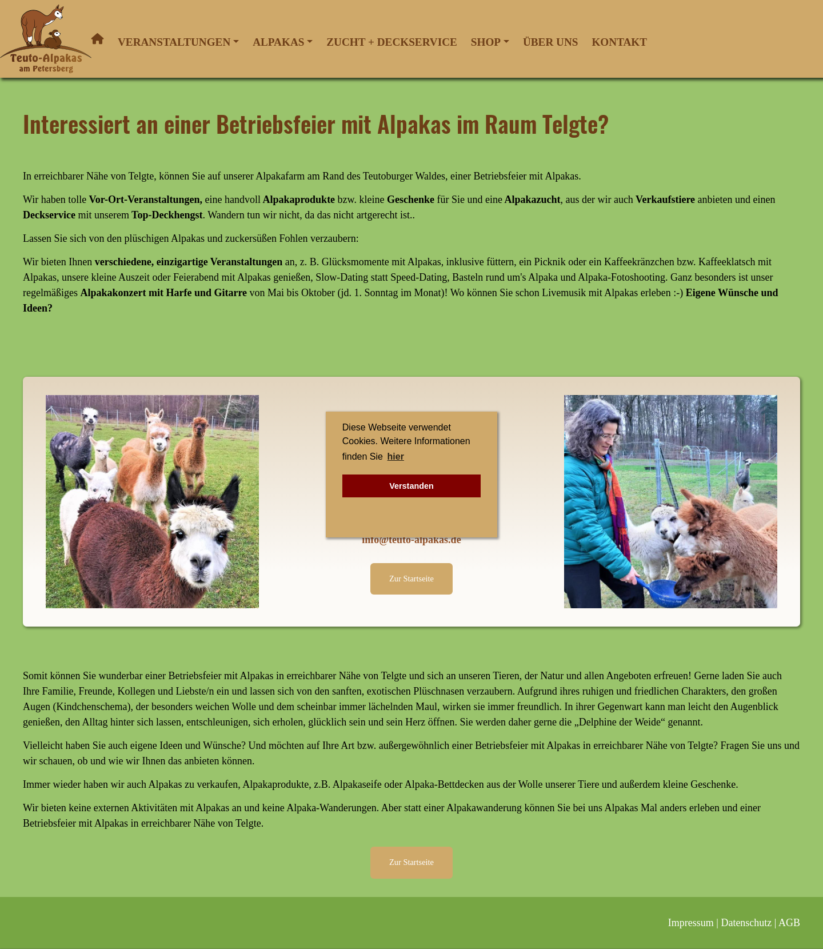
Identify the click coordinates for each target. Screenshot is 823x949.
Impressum (691, 922)
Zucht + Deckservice (391, 42)
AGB (789, 922)
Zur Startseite (411, 578)
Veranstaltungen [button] (174, 42)
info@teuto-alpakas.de (411, 539)
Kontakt (619, 42)
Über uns (550, 42)
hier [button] (395, 456)
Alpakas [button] (278, 42)
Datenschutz (746, 922)
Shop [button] (486, 42)
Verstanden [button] (411, 486)
